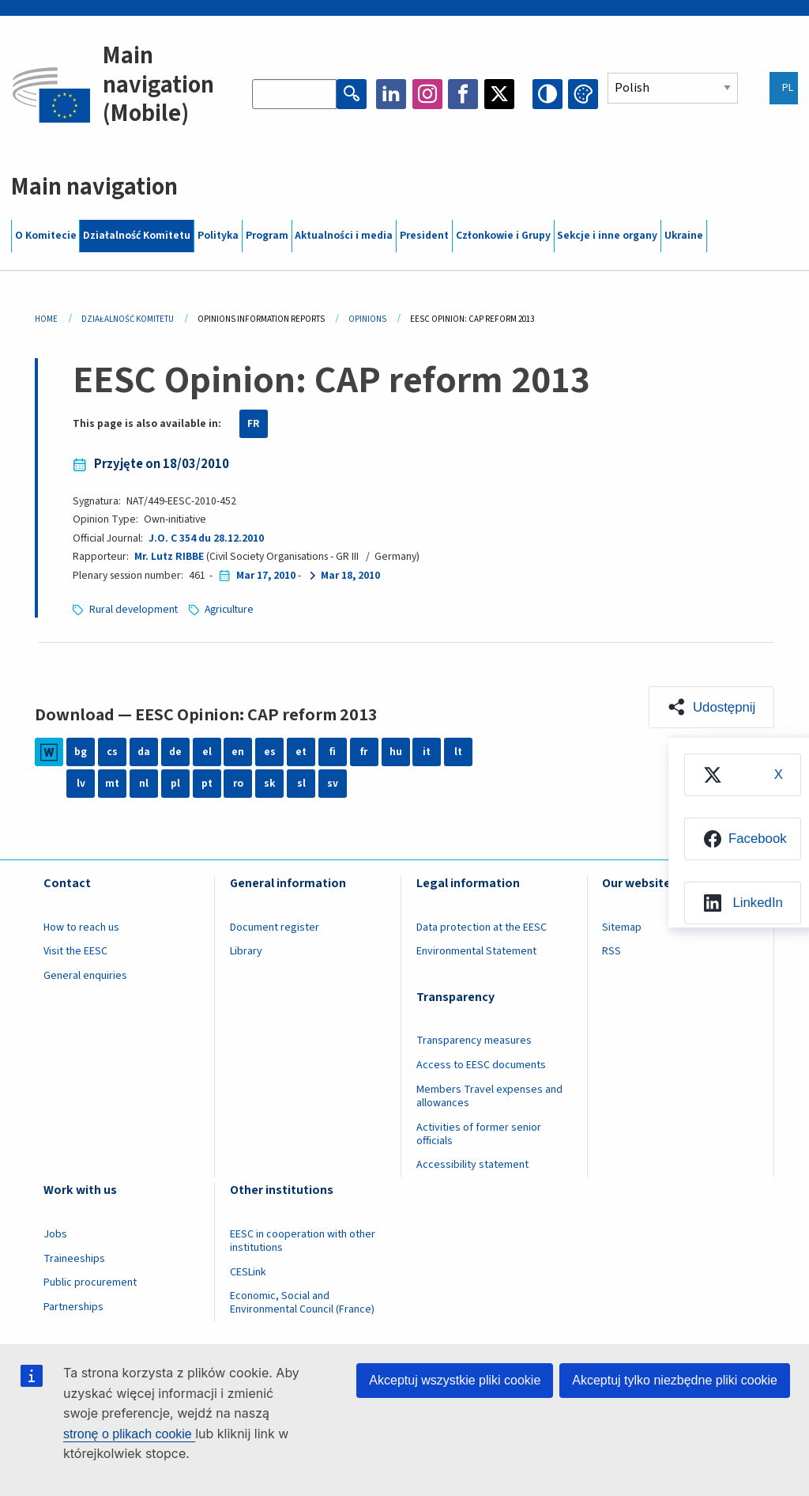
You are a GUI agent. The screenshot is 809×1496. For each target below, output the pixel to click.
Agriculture (229, 610)
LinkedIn (391, 94)
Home (46, 319)
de (175, 752)
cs (112, 752)
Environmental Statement (476, 951)
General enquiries (85, 976)
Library (246, 951)
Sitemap (622, 927)
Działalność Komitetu (136, 236)
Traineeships (74, 1259)
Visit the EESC (75, 951)
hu (395, 752)
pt (207, 783)
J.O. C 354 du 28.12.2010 (206, 538)
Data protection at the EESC (481, 927)
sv (332, 783)
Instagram (427, 94)
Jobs (55, 1234)
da (143, 752)
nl (144, 783)
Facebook (463, 94)
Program (267, 236)
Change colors (583, 94)
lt (458, 752)
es (270, 752)
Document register (274, 927)
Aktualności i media (344, 236)
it (427, 752)
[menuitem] (742, 775)
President (424, 236)
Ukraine (683, 236)
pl (175, 783)
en (237, 752)
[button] (711, 707)
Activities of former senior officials (478, 1134)
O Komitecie (46, 236)
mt (112, 783)
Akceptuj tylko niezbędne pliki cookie (674, 1380)
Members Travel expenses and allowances (489, 1096)
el (207, 752)
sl (301, 783)
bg (80, 752)
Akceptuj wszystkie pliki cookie (454, 1380)
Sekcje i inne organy (607, 236)
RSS (611, 951)
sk (269, 783)
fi (332, 752)
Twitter (499, 94)
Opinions (367, 319)
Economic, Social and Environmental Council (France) (303, 1302)
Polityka (218, 236)
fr (363, 752)
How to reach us (81, 927)
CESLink (248, 1272)
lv (81, 783)
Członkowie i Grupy (503, 236)
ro (238, 783)
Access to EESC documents (481, 1065)
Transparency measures (474, 1040)
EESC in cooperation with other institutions (302, 1241)
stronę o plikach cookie (129, 1434)
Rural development (133, 610)
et (301, 752)
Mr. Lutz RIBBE (169, 557)
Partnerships (73, 1307)
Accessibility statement (472, 1165)
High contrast (547, 94)
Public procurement (90, 1282)
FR (253, 424)
